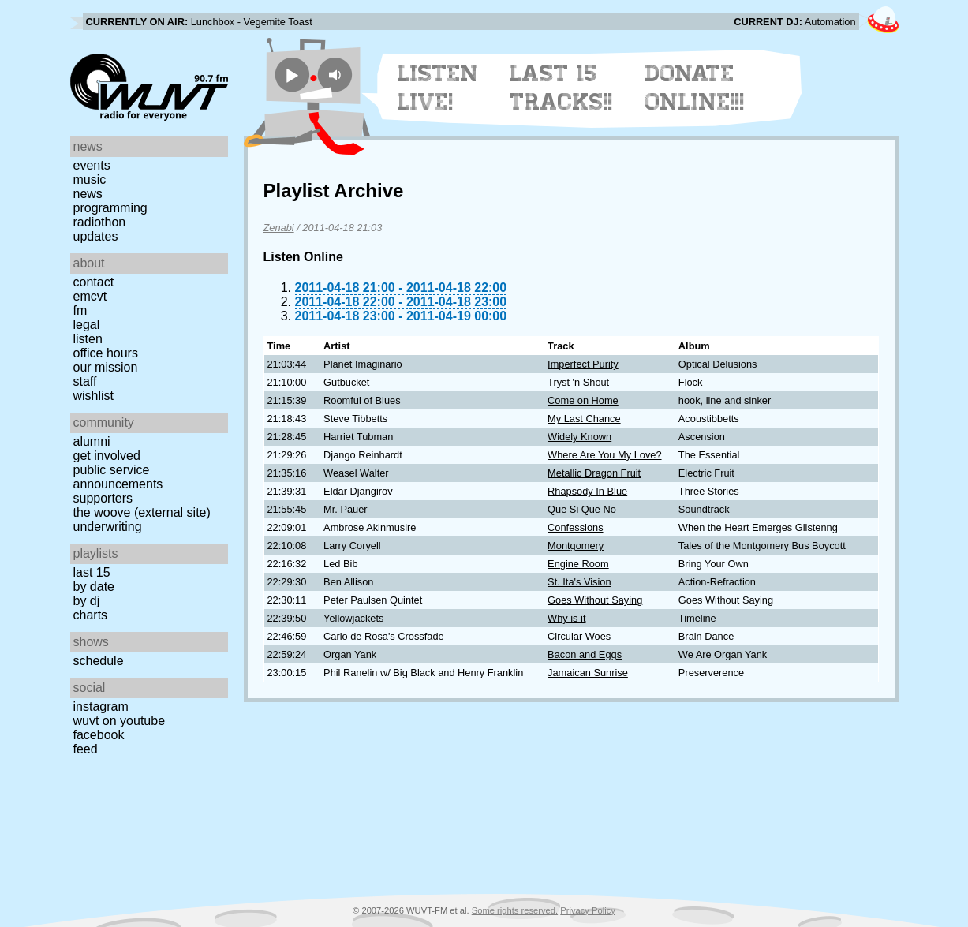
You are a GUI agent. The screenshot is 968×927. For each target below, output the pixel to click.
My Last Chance (584, 418)
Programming (110, 208)
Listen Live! (438, 87)
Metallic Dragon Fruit (594, 473)
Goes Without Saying (595, 600)
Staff (85, 381)
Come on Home (583, 400)
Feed (85, 749)
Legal (86, 324)
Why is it (566, 618)
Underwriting (107, 526)
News (88, 193)
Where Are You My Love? (604, 455)
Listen (88, 339)
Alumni (91, 441)
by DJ (86, 600)
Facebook (99, 735)
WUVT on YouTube (119, 720)
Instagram (101, 706)
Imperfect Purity (583, 364)
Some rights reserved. (515, 910)
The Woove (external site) (142, 512)
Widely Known (579, 437)
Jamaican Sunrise (588, 672)
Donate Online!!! (695, 87)
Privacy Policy (587, 910)
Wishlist (93, 395)
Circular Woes (579, 636)
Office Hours (105, 353)
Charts (90, 615)
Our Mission (105, 367)
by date (93, 586)
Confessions (575, 527)
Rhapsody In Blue (587, 491)
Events (91, 165)
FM (80, 310)
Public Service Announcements (118, 477)
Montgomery (576, 545)
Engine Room (578, 564)
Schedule (98, 660)
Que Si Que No (582, 509)
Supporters (103, 498)
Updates (95, 236)
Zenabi (278, 228)
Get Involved (106, 455)
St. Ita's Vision (579, 582)
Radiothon (99, 222)
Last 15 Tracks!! (561, 87)
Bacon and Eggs (585, 654)
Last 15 (91, 572)
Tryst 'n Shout (578, 382)
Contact (93, 282)
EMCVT (90, 296)
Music (90, 179)
